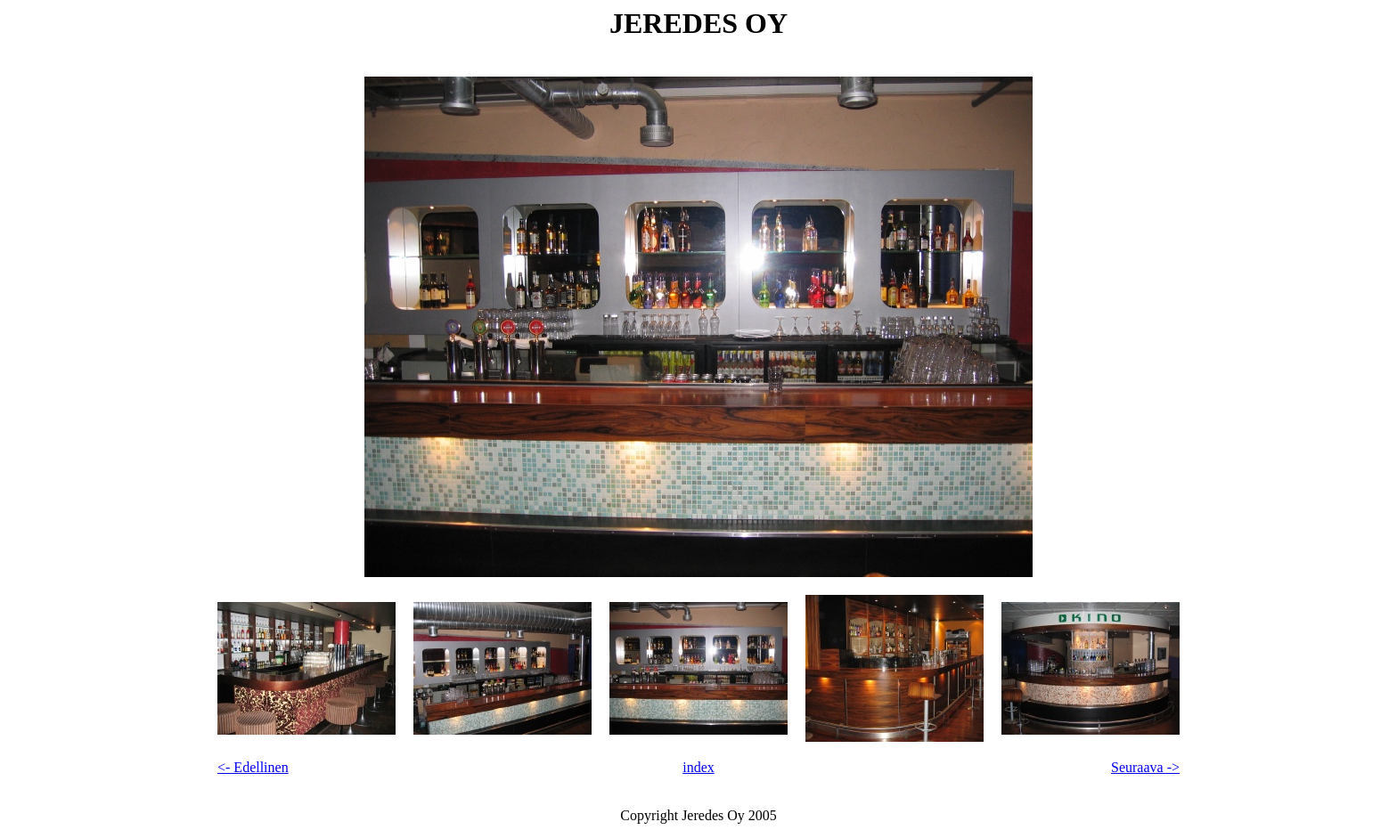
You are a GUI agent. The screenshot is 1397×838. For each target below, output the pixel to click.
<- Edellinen (253, 767)
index (698, 767)
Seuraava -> (1145, 767)
